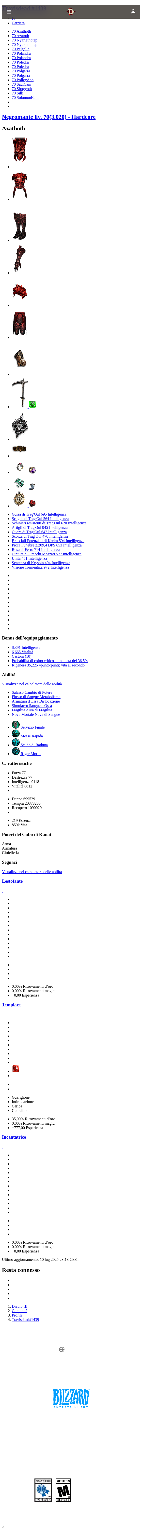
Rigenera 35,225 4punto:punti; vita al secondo (48, 665)
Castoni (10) (22, 656)
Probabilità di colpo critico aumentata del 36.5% (50, 661)
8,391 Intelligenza (26, 647)
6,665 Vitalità (22, 652)
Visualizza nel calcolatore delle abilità (32, 684)
